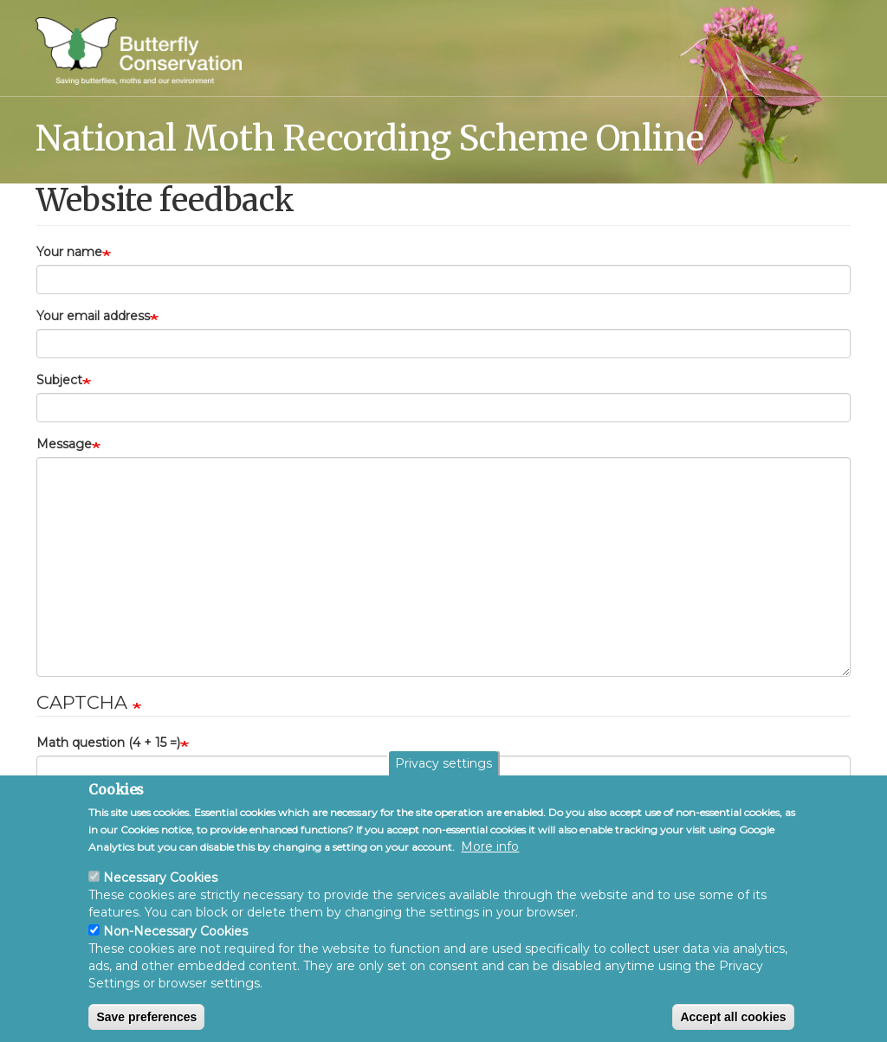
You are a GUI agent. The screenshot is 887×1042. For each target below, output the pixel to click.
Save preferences (146, 1017)
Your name (69, 252)
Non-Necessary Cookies (175, 931)
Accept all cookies (733, 1017)
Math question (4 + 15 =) (108, 742)
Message (64, 444)
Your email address (93, 316)
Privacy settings (443, 763)
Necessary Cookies (160, 877)
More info (490, 846)
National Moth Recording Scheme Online (369, 137)
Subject (59, 380)
